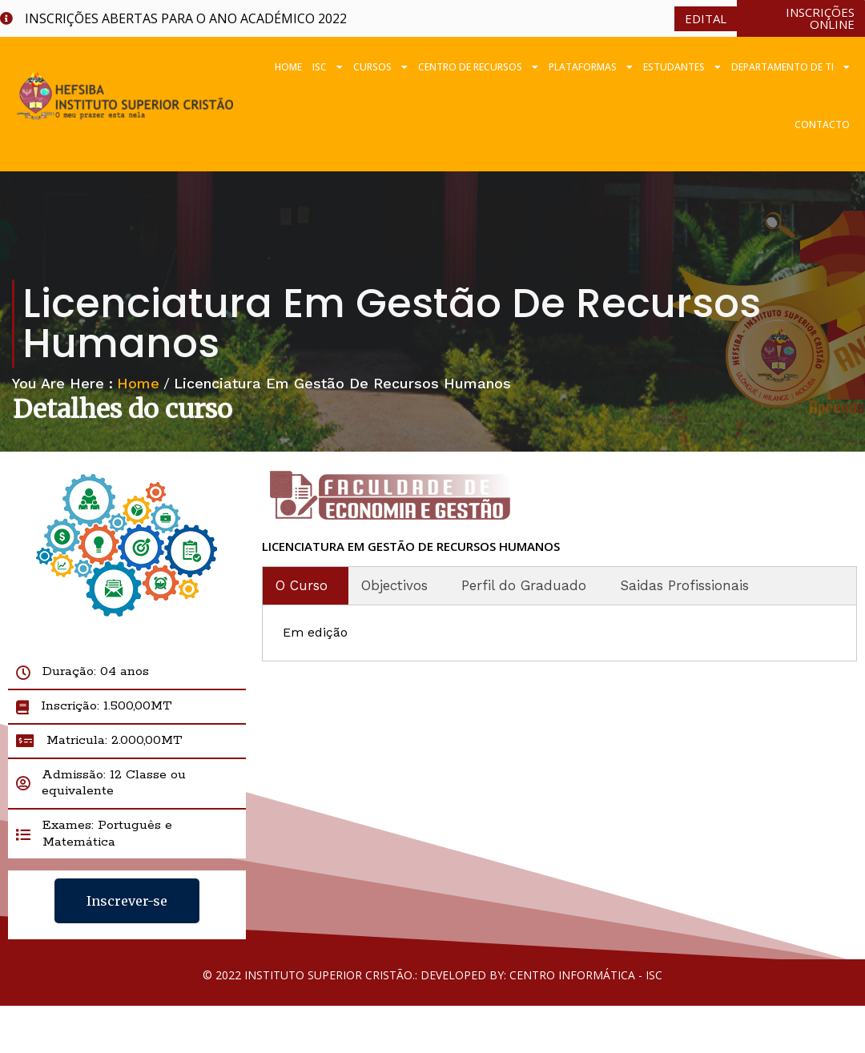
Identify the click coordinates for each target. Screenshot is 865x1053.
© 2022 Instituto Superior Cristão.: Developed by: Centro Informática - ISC (432, 975)
